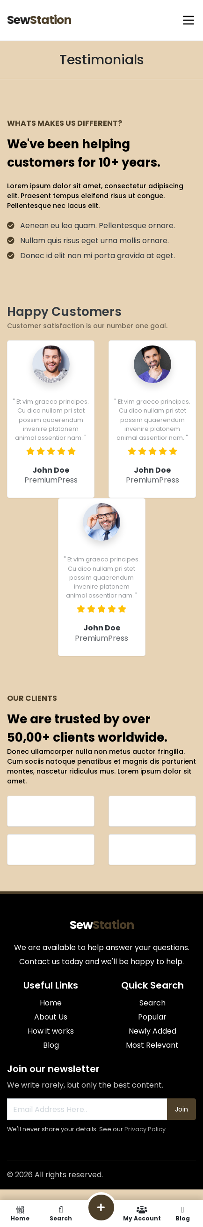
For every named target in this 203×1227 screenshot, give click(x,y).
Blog (51, 1045)
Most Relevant (152, 1045)
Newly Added (152, 1031)
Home (51, 1002)
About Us (50, 1017)
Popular (152, 1017)
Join (181, 1109)
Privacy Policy (145, 1129)
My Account (142, 1213)
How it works (51, 1031)
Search (152, 1002)
